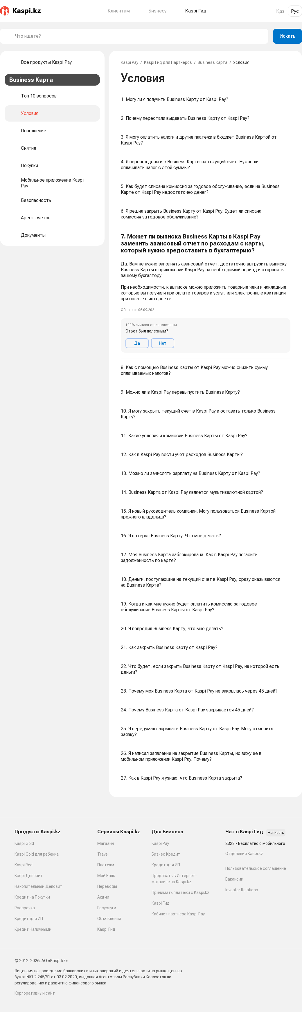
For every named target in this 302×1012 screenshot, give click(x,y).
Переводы (107, 886)
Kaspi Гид (106, 929)
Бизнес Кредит (166, 854)
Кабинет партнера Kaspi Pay (178, 914)
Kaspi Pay (129, 62)
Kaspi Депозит (29, 875)
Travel (103, 854)
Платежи (105, 865)
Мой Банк (106, 875)
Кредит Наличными (33, 929)
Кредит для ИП (29, 918)
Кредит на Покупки (32, 897)
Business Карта (212, 62)
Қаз (280, 11)
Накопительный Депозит (38, 886)
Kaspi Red (24, 865)
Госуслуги (106, 908)
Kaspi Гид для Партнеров (168, 62)
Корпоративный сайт (35, 993)
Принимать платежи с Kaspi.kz (180, 892)
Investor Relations (241, 890)
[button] (205, 293)
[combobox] (139, 36)
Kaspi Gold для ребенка (37, 854)
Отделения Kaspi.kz (244, 853)
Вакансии (234, 879)
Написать (276, 833)
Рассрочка (25, 908)
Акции (103, 897)
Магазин (105, 843)
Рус (295, 11)
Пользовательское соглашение (255, 868)
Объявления (109, 918)
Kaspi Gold (24, 843)
